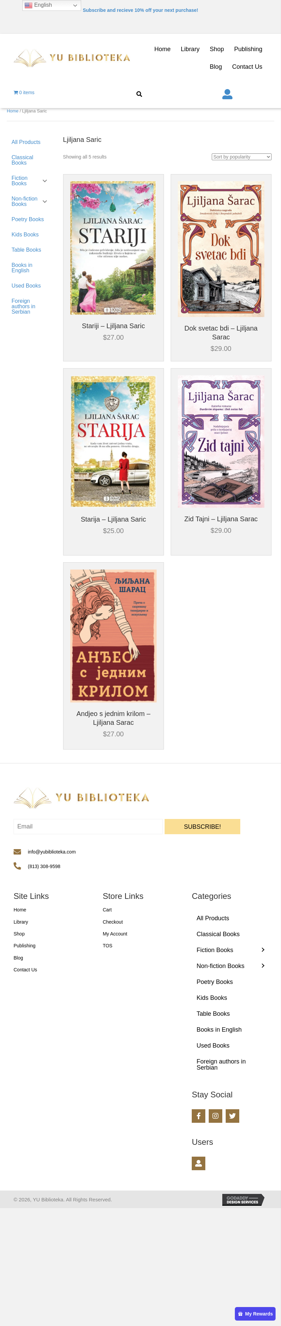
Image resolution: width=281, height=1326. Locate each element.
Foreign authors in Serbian (23, 306)
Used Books (26, 286)
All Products (26, 142)
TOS (108, 945)
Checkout (113, 922)
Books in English (22, 267)
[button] (202, 826)
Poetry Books (28, 219)
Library (21, 922)
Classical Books (22, 160)
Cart (107, 909)
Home (12, 110)
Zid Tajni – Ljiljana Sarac (221, 519)
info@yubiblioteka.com (52, 852)
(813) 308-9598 (44, 866)
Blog (18, 958)
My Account (115, 933)
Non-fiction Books (24, 201)
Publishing (25, 945)
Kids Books (25, 234)
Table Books (26, 250)
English (38, 5)
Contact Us (25, 969)
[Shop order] (241, 156)
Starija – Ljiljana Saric (113, 519)
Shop (19, 933)
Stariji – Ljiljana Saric (113, 326)
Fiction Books (19, 180)
